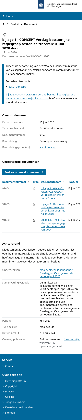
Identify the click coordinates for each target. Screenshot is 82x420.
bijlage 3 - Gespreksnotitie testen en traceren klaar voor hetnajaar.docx (53, 208)
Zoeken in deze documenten (24, 172)
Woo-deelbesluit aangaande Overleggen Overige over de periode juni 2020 (56, 273)
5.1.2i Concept (17, 86)
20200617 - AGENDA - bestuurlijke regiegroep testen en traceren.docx (53, 224)
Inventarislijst (72, 339)
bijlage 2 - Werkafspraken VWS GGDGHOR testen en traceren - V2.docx (52, 193)
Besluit (15, 24)
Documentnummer (16, 182)
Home (8, 16)
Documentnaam (53, 182)
